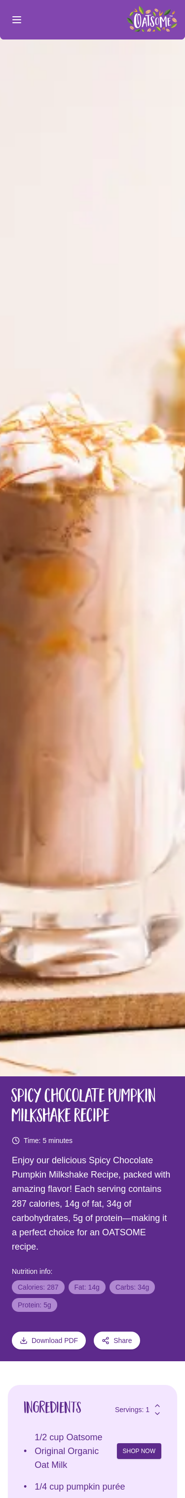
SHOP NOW (139, 1451)
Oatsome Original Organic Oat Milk (68, 1451)
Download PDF (49, 1340)
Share (117, 1340)
